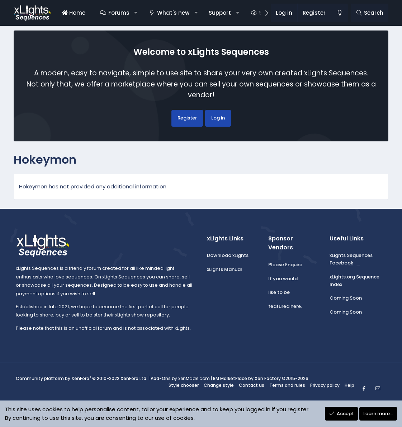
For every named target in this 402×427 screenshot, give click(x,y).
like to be (279, 292)
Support (220, 13)
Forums (118, 13)
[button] (135, 13)
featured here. (285, 306)
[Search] (369, 13)
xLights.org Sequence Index (354, 280)
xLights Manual (224, 269)
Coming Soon (346, 298)
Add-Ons (161, 378)
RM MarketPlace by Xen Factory (260, 378)
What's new (173, 13)
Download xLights (228, 255)
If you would (283, 278)
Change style (219, 385)
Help (349, 385)
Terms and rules (287, 385)
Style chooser (184, 385)
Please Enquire (285, 264)
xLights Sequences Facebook (351, 259)
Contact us (251, 385)
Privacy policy (325, 385)
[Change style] (339, 13)
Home (73, 13)
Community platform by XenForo (81, 378)
